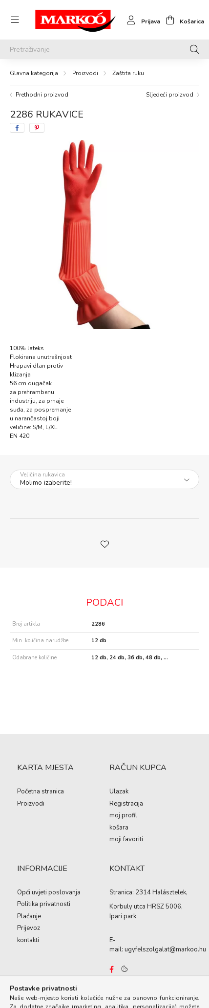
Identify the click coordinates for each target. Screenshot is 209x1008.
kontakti (28, 941)
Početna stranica (40, 792)
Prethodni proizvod (42, 95)
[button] (104, 543)
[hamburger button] (14, 20)
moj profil (123, 816)
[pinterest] (36, 128)
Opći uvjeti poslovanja (49, 893)
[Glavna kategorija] (34, 73)
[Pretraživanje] (104, 49)
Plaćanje (29, 917)
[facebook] (17, 128)
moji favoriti (126, 840)
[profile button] (141, 20)
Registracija (126, 804)
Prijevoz (28, 928)
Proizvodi (85, 73)
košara (118, 828)
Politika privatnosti (43, 905)
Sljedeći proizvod (169, 95)
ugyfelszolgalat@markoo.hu (165, 949)
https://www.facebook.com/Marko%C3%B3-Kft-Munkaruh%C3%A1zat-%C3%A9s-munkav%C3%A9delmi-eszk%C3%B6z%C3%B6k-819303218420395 (111, 969)
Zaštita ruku (128, 73)
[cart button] (182, 20)
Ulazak (118, 792)
